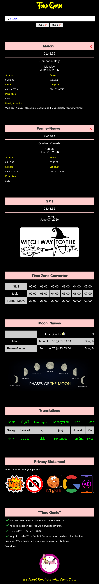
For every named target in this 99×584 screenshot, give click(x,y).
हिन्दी (61, 430)
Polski (41, 438)
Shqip (11, 422)
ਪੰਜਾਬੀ (11, 438)
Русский (92, 438)
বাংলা (78, 421)
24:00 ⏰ (56, 25)
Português (60, 438)
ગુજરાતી (25, 430)
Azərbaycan (41, 422)
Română (77, 438)
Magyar (92, 430)
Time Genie (49, 6)
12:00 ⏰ (42, 25)
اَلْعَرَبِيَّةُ (25, 422)
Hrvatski (78, 430)
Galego (11, 430)
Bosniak (92, 422)
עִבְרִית (41, 430)
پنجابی (25, 438)
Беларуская (61, 422)
